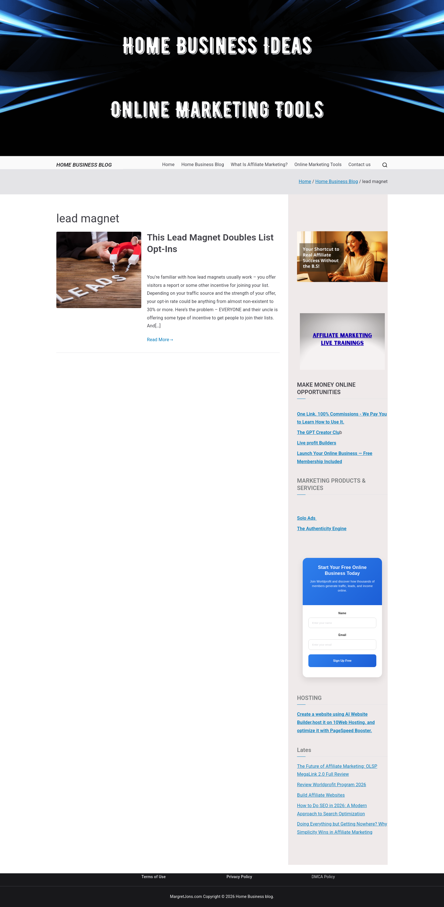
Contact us (359, 164)
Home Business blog (84, 165)
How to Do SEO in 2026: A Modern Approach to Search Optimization (332, 809)
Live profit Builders (316, 443)
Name (342, 613)
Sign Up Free (342, 660)
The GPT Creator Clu (318, 432)
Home (168, 164)
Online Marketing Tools (318, 164)
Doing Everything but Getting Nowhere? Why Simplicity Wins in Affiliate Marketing (342, 828)
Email (342, 635)
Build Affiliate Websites (321, 795)
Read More (160, 339)
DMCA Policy (323, 876)
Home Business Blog (202, 164)
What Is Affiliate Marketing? (259, 164)
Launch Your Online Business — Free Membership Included (334, 457)
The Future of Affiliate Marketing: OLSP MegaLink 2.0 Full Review (337, 770)
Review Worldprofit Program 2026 (331, 784)
